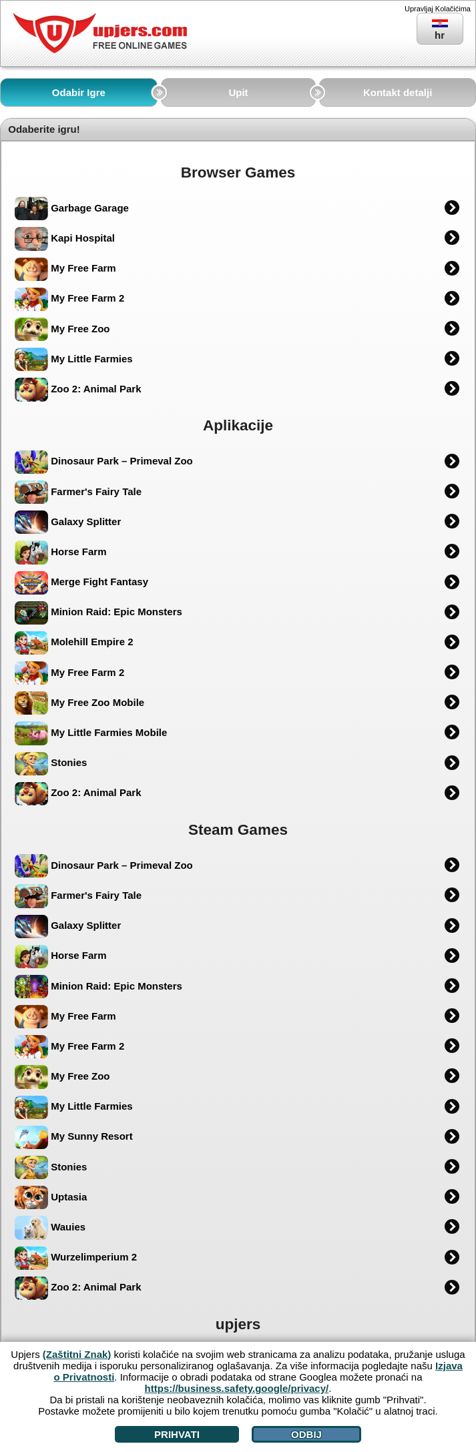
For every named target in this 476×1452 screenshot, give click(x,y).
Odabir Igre (78, 92)
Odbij (306, 1434)
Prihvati (177, 1434)
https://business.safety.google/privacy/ (237, 1388)
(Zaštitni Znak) (77, 1354)
